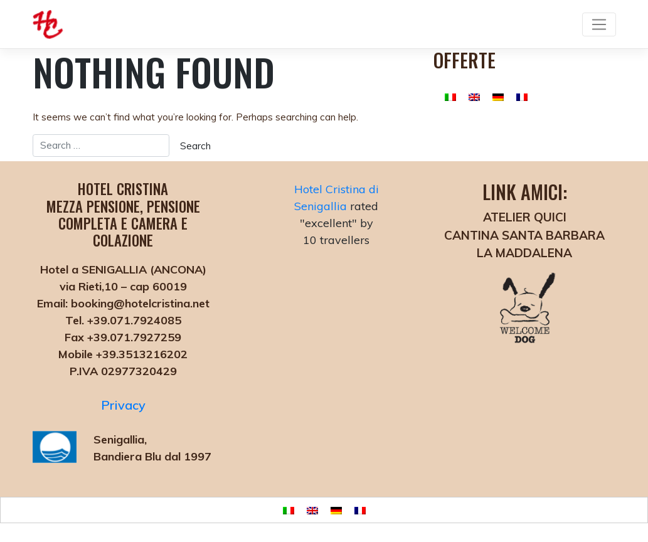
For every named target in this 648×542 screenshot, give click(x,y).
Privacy (123, 405)
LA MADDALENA (524, 252)
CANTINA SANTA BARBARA (524, 235)
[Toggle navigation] (598, 24)
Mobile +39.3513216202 (123, 354)
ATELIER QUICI (524, 217)
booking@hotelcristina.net (139, 303)
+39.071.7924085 (132, 320)
